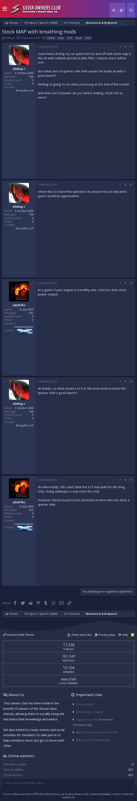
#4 (131, 381)
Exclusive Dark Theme (18, 635)
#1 (131, 46)
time (88, 38)
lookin (51, 38)
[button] (5, 9)
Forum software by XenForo (34, 794)
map (61, 38)
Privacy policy (106, 635)
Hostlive (106, 794)
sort (69, 38)
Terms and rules (81, 635)
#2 (131, 184)
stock (79, 38)
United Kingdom (23, 327)
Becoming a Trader (89, 712)
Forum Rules (85, 704)
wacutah (68, 678)
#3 (131, 283)
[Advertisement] (85, 138)
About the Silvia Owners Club (96, 732)
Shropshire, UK (24, 90)
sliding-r (10, 38)
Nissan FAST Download (92, 740)
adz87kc (18, 305)
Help (125, 635)
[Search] (131, 10)
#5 (131, 480)
